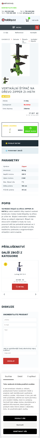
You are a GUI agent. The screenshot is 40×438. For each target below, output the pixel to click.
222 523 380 (9, 11)
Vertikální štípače (34, 40)
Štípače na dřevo (25, 41)
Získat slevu (30, 129)
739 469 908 (11, 13)
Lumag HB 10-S (20, 274)
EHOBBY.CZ (6, 39)
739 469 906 (29, 11)
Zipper (24, 166)
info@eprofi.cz (28, 13)
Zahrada (16, 39)
